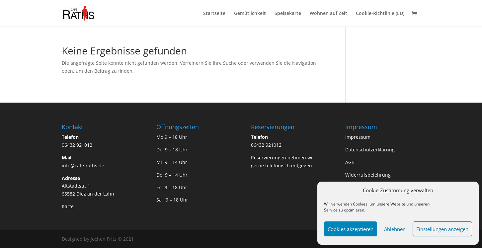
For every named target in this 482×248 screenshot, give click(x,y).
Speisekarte (288, 13)
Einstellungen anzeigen (442, 229)
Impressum (357, 137)
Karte (68, 206)
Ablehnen (395, 229)
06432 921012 (77, 145)
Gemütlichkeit (250, 13)
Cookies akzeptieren (350, 229)
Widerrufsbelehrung (368, 175)
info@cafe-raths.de (83, 165)
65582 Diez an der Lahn (88, 194)
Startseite (214, 13)
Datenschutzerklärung (370, 149)
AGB (350, 162)
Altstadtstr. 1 (76, 186)
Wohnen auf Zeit (328, 13)
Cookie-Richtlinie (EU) (380, 13)
